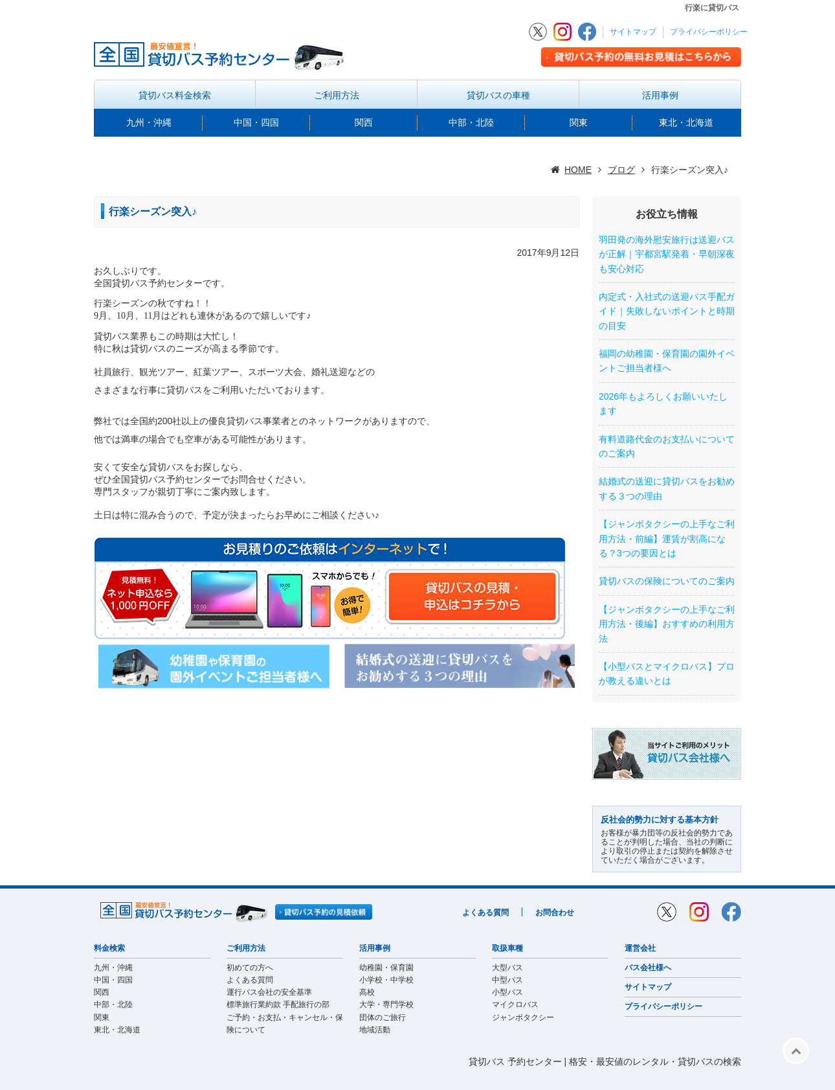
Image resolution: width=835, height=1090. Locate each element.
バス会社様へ (648, 967)
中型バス (507, 979)
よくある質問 (485, 912)
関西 (364, 122)
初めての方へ (250, 967)
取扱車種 (507, 948)
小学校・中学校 (386, 979)
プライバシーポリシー (709, 31)
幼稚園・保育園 (386, 967)
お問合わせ (554, 912)
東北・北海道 (686, 122)
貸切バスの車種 (498, 95)
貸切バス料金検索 (175, 95)
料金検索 (109, 948)
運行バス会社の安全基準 (269, 992)
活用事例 (660, 95)
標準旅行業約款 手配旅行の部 (278, 1004)
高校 (367, 992)
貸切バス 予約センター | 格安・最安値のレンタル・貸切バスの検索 (605, 1061)
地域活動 (374, 1029)
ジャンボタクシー (523, 1017)
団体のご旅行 (382, 1017)
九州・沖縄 (149, 122)
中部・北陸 (471, 122)
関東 (579, 122)
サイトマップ (633, 31)
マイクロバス (515, 1004)
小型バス (507, 992)
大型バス (507, 967)
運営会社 (640, 948)
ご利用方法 (336, 95)
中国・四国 (256, 122)
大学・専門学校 (386, 1004)
